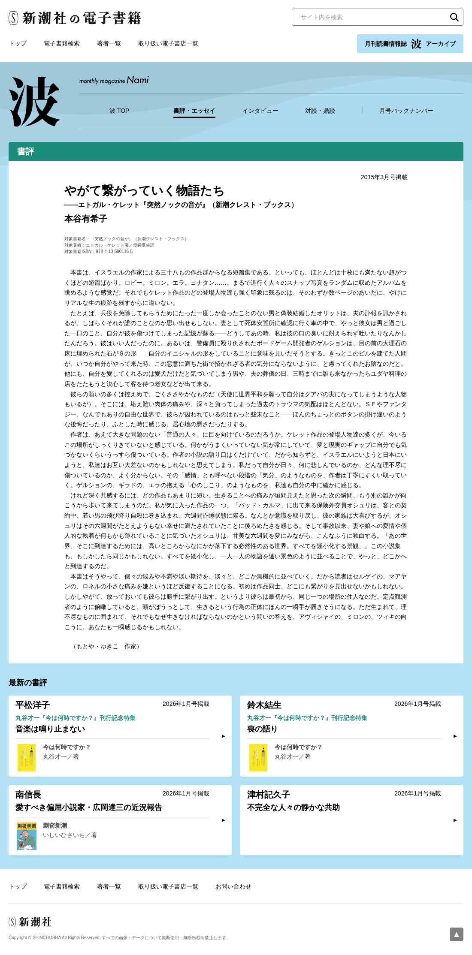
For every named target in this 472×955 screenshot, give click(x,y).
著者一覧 (109, 43)
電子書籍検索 (62, 43)
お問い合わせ (233, 886)
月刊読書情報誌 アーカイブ (410, 44)
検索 (454, 17)
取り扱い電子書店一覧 (168, 43)
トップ (18, 43)
